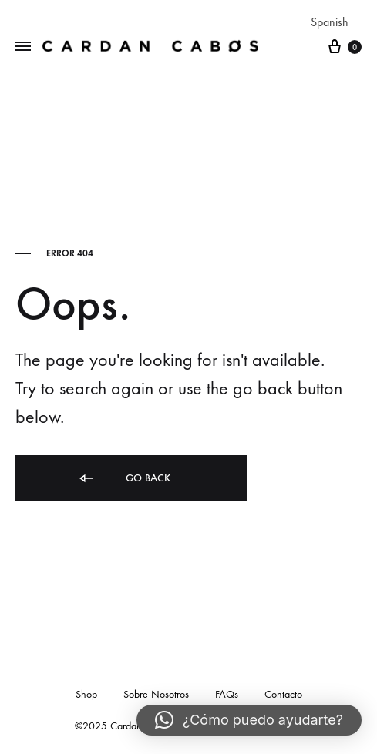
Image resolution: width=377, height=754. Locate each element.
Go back (123, 478)
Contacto (283, 694)
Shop (86, 694)
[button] (249, 720)
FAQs (226, 694)
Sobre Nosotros (156, 694)
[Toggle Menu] (23, 47)
